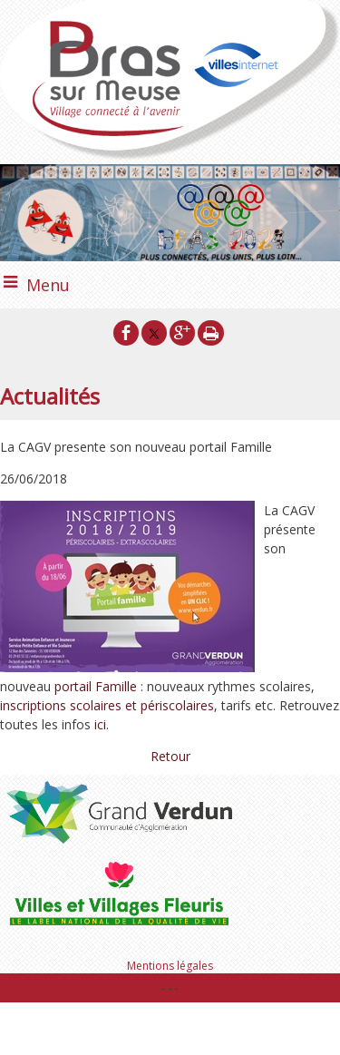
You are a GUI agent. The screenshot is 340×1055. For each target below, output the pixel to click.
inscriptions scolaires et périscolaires (107, 705)
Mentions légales (170, 965)
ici (100, 724)
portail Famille (95, 686)
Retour (170, 756)
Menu (48, 285)
